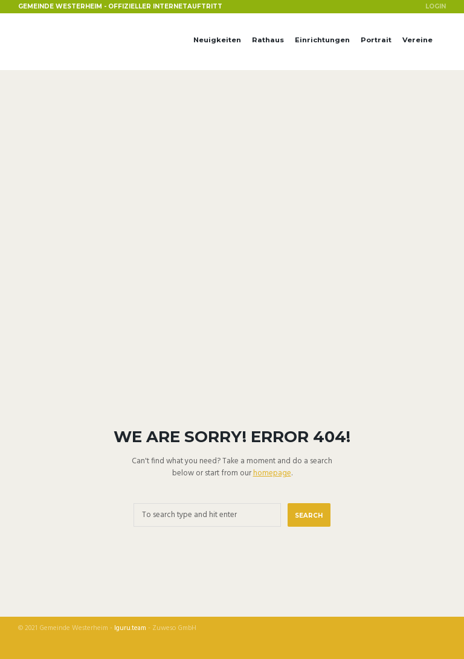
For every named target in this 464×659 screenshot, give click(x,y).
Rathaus (268, 40)
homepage (272, 473)
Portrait (376, 40)
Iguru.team (130, 628)
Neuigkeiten (217, 40)
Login (435, 6)
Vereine (417, 40)
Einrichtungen (322, 40)
